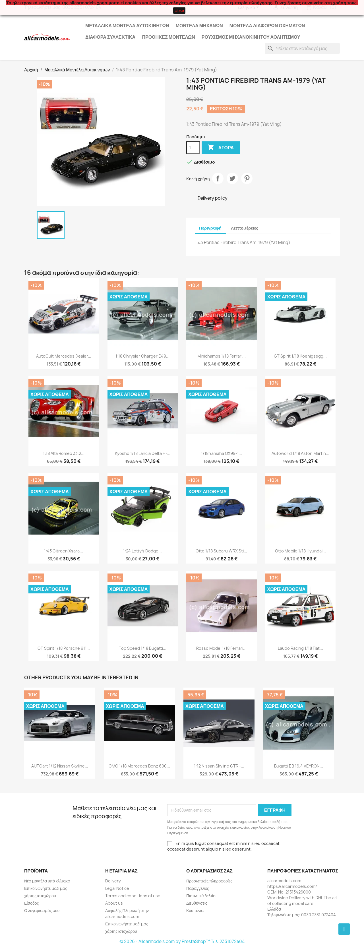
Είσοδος (31, 903)
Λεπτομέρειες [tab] (244, 228)
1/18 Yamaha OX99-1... (221, 453)
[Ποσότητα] (193, 147)
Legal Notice (117, 888)
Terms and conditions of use (132, 895)
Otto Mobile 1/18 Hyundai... (300, 551)
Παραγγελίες (197, 888)
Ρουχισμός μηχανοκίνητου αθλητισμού (251, 37)
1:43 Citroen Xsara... (63, 551)
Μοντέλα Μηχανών (199, 25)
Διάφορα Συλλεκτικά (110, 37)
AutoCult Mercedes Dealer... (63, 356)
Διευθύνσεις (196, 903)
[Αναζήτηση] (302, 48)
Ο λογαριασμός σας (209, 871)
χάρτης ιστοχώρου (40, 895)
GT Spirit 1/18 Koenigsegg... (300, 356)
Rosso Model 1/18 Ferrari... (221, 648)
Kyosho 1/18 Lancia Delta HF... (142, 453)
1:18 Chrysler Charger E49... (142, 356)
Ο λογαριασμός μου (41, 910)
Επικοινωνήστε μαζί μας (45, 888)
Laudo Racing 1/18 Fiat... (300, 648)
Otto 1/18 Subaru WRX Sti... (221, 551)
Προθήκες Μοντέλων (168, 37)
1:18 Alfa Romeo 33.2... (63, 453)
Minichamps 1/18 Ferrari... (221, 356)
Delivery (113, 881)
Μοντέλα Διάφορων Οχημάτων (267, 25)
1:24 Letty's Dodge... (142, 551)
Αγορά (221, 147)
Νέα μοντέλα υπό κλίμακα (47, 881)
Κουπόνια (195, 910)
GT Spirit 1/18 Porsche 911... (64, 648)
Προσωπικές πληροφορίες (209, 881)
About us (114, 903)
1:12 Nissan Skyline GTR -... (219, 766)
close (179, 10)
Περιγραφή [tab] (210, 228)
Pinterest (247, 178)
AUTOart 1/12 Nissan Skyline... (59, 766)
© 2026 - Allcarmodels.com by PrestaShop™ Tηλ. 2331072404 (182, 941)
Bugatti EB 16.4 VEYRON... (298, 766)
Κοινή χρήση (218, 178)
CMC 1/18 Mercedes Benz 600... (139, 766)
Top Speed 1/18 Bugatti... (142, 648)
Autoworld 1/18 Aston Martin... (300, 453)
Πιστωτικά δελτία (201, 895)
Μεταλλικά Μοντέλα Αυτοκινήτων (127, 25)
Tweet (232, 178)
